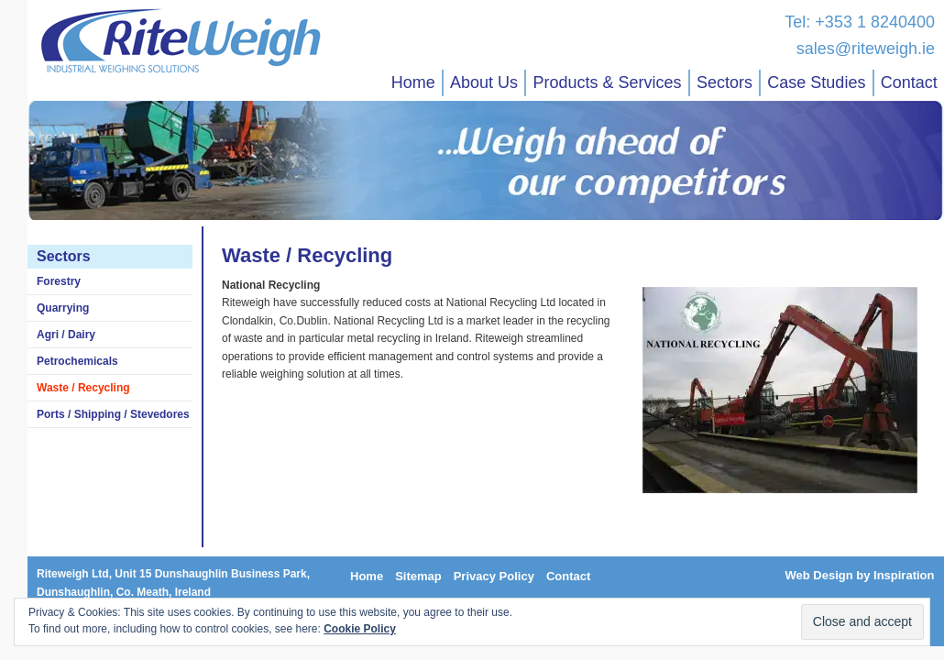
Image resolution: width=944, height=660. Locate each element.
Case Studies (816, 82)
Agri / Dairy (66, 334)
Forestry (59, 281)
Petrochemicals (77, 361)
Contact (909, 82)
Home (413, 82)
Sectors (724, 82)
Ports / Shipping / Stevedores (113, 414)
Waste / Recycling (83, 387)
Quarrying (63, 308)
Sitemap (418, 576)
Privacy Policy (494, 576)
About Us (484, 82)
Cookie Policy (360, 628)
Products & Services (606, 82)
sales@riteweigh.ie (865, 48)
